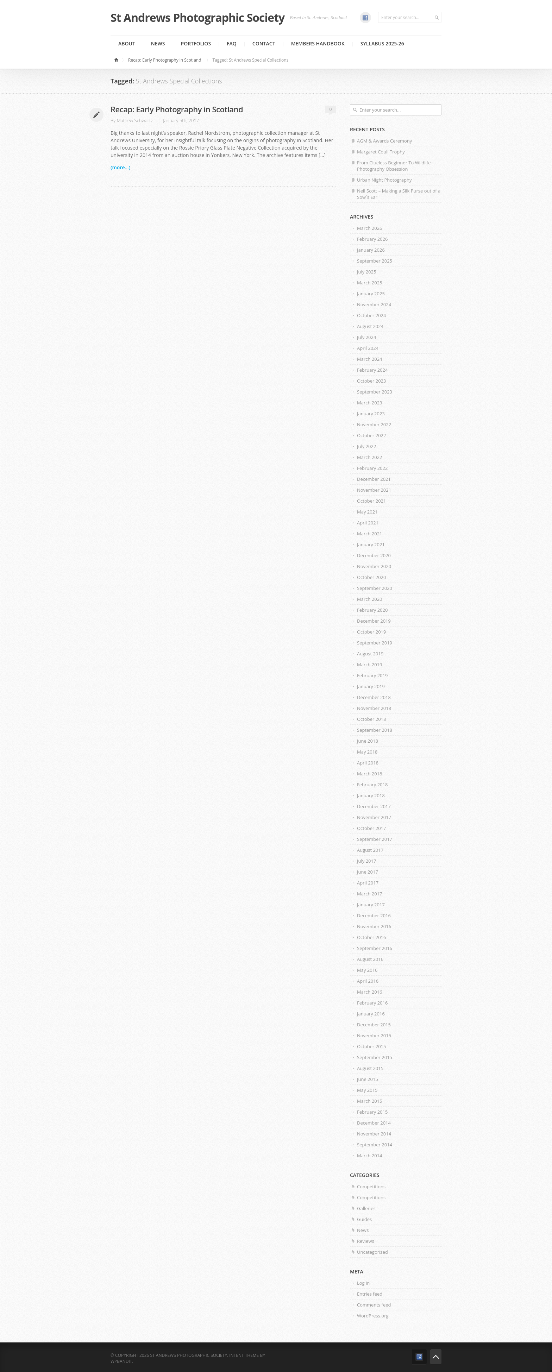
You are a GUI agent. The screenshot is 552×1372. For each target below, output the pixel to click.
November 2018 (374, 708)
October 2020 (371, 577)
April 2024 (367, 348)
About (126, 43)
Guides (364, 1219)
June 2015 (367, 1079)
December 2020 (374, 555)
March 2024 (369, 359)
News (158, 43)
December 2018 (374, 697)
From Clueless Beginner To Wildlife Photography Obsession (394, 165)
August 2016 (370, 959)
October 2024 (371, 315)
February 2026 (372, 239)
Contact (263, 43)
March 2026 (369, 228)
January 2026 (371, 250)
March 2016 (369, 992)
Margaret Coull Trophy (381, 152)
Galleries (366, 1208)
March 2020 (369, 599)
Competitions (371, 1186)
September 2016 (374, 948)
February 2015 (372, 1112)
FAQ (232, 43)
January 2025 (371, 293)
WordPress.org (373, 1316)
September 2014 (374, 1144)
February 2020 (372, 610)
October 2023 (371, 381)
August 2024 (370, 326)
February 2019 (372, 675)
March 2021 (369, 533)
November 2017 (374, 817)
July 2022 (366, 446)
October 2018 (371, 719)
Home (117, 60)
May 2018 (367, 752)
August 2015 (370, 1068)
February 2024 (372, 370)
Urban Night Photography (384, 180)
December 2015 (374, 1024)
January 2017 (371, 904)
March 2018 (369, 773)
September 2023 (374, 392)
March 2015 (369, 1101)
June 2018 (367, 741)
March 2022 (369, 457)
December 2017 (374, 806)
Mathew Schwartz (135, 120)
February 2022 (372, 468)
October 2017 (371, 828)
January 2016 (371, 1014)
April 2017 (367, 883)
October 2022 (371, 435)
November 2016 (374, 926)
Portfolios (196, 43)
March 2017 (369, 893)
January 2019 (371, 686)
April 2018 (367, 763)
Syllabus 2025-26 (382, 43)
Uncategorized (372, 1252)
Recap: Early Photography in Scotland (164, 60)
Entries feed (369, 1294)
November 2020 (374, 566)
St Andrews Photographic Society (197, 18)
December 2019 (374, 621)
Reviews (365, 1241)
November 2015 (374, 1035)
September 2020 (374, 588)
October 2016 (371, 937)
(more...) (120, 167)
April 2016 (367, 981)
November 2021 (374, 490)
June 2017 (367, 872)
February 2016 (372, 1003)
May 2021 (367, 512)
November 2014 (374, 1134)
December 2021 (374, 479)
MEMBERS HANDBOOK (318, 43)
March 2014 (369, 1155)
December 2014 (374, 1123)
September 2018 (374, 730)
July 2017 (366, 861)
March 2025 (369, 282)
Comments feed (374, 1305)
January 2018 (371, 795)
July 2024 (366, 337)
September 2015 (374, 1057)
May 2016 (367, 970)
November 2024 (374, 304)
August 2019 (370, 653)
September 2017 (374, 839)
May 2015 (367, 1090)
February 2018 (372, 784)
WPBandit (121, 1361)
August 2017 (370, 850)
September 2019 (374, 643)
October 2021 (371, 501)
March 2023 (369, 402)
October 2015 (371, 1046)
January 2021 (371, 544)
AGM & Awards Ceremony (384, 141)
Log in (363, 1283)
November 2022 (374, 424)
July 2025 (366, 272)
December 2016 (374, 915)
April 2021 (367, 523)
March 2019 (369, 664)
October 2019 (371, 632)
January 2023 (371, 413)
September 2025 (374, 261)
